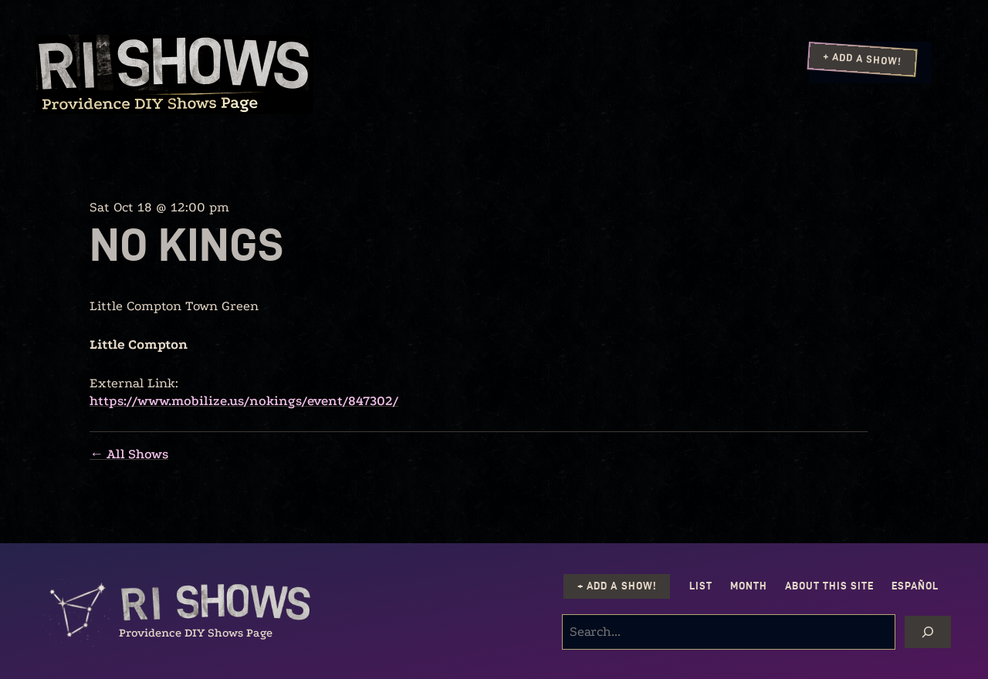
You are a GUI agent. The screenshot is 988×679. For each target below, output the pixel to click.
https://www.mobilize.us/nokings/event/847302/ (244, 401)
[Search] (927, 632)
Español (915, 586)
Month (748, 586)
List (700, 586)
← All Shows (129, 454)
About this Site (829, 586)
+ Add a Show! (862, 58)
